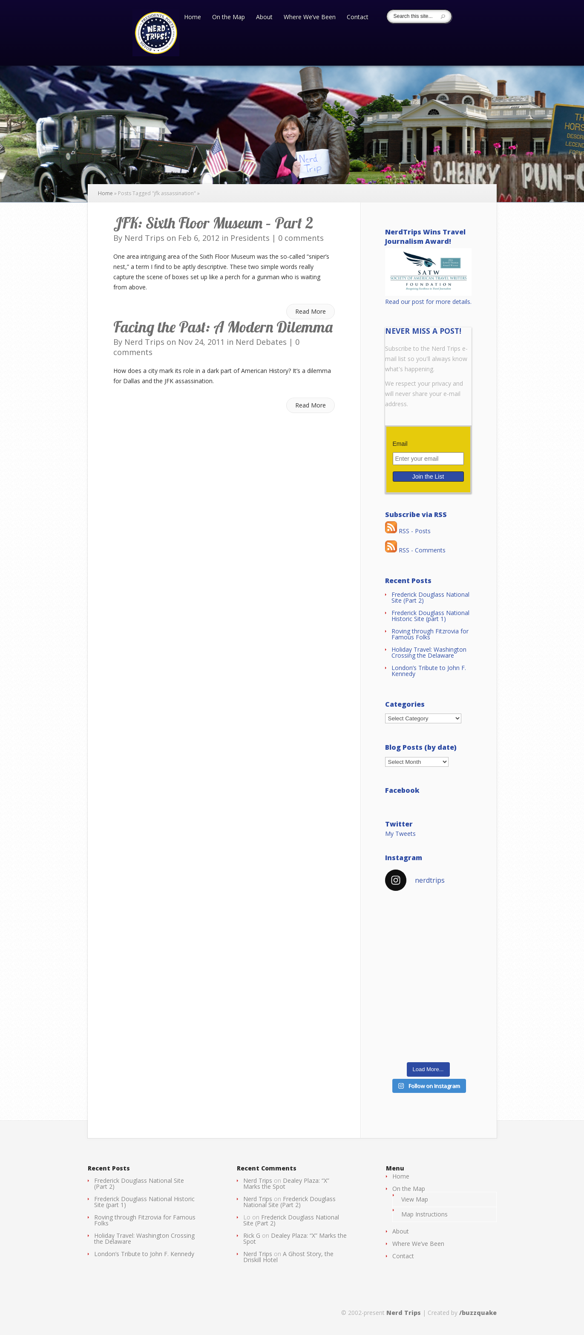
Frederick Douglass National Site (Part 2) (430, 597)
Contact (357, 17)
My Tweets (400, 833)
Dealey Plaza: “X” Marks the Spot (286, 1183)
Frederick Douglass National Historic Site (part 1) (430, 616)
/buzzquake (478, 1313)
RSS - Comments (415, 550)
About (264, 17)
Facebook (402, 790)
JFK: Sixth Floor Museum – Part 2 (213, 222)
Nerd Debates (261, 342)
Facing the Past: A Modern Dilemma (223, 326)
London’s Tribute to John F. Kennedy (428, 671)
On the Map (228, 17)
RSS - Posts (408, 531)
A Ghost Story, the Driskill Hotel (288, 1257)
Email (400, 443)
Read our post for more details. (428, 302)
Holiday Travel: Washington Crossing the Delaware (428, 652)
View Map (414, 1199)
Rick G (251, 1235)
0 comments (301, 238)
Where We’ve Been (310, 17)
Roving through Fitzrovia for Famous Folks (430, 634)
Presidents (250, 238)
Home (192, 17)
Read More (310, 311)
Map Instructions (424, 1214)
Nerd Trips (144, 238)
